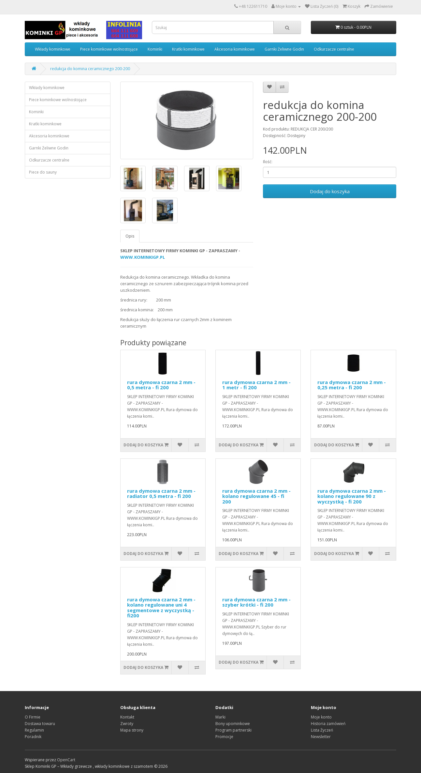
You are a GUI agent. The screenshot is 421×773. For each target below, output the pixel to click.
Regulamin (34, 730)
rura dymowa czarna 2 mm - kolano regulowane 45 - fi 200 (256, 496)
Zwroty (126, 723)
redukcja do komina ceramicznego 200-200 (90, 68)
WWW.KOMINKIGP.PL (142, 257)
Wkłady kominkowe (52, 49)
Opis (129, 236)
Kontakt (127, 717)
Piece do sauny (43, 172)
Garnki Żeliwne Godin (284, 49)
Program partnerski (233, 730)
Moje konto (321, 717)
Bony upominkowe (232, 723)
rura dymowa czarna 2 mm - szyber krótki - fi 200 (256, 602)
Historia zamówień (328, 723)
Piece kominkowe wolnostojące (109, 49)
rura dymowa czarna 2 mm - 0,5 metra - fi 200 (161, 385)
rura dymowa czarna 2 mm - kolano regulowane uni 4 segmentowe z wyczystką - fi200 (161, 607)
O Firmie (32, 717)
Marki (220, 717)
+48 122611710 (253, 6)
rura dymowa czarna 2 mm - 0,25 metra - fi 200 (351, 385)
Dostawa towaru (40, 723)
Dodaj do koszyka (330, 191)
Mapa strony (131, 730)
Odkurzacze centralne (334, 49)
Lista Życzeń (322, 730)
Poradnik (33, 736)
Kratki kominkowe (188, 49)
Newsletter (321, 736)
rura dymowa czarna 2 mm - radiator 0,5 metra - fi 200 (161, 493)
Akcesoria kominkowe (234, 49)
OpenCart (66, 760)
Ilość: (267, 161)
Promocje (224, 736)
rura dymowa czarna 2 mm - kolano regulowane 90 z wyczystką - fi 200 (351, 496)
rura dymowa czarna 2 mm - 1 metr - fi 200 (256, 385)
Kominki (155, 49)
